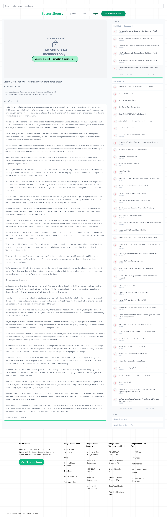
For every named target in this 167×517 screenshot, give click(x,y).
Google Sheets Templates (70, 450)
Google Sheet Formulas (69, 464)
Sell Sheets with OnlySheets (138, 479)
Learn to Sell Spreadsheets (92, 487)
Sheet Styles (136, 452)
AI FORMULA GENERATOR (114, 453)
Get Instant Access (113, 13)
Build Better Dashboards (123, 26)
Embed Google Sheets (115, 470)
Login (95, 13)
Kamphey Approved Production (29, 513)
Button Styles (137, 464)
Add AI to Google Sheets (93, 470)
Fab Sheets (117, 81)
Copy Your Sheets (116, 486)
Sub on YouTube (70, 482)
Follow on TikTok (70, 476)
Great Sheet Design (121, 419)
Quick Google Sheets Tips (123, 425)
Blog (66, 457)
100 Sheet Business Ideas (116, 493)
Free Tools (68, 471)
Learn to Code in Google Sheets (93, 453)
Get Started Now (31, 462)
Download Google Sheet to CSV (116, 478)
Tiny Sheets (136, 458)
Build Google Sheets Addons (139, 471)
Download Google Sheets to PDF (116, 461)
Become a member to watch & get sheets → (55, 59)
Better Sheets (52, 13)
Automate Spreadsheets (92, 478)
